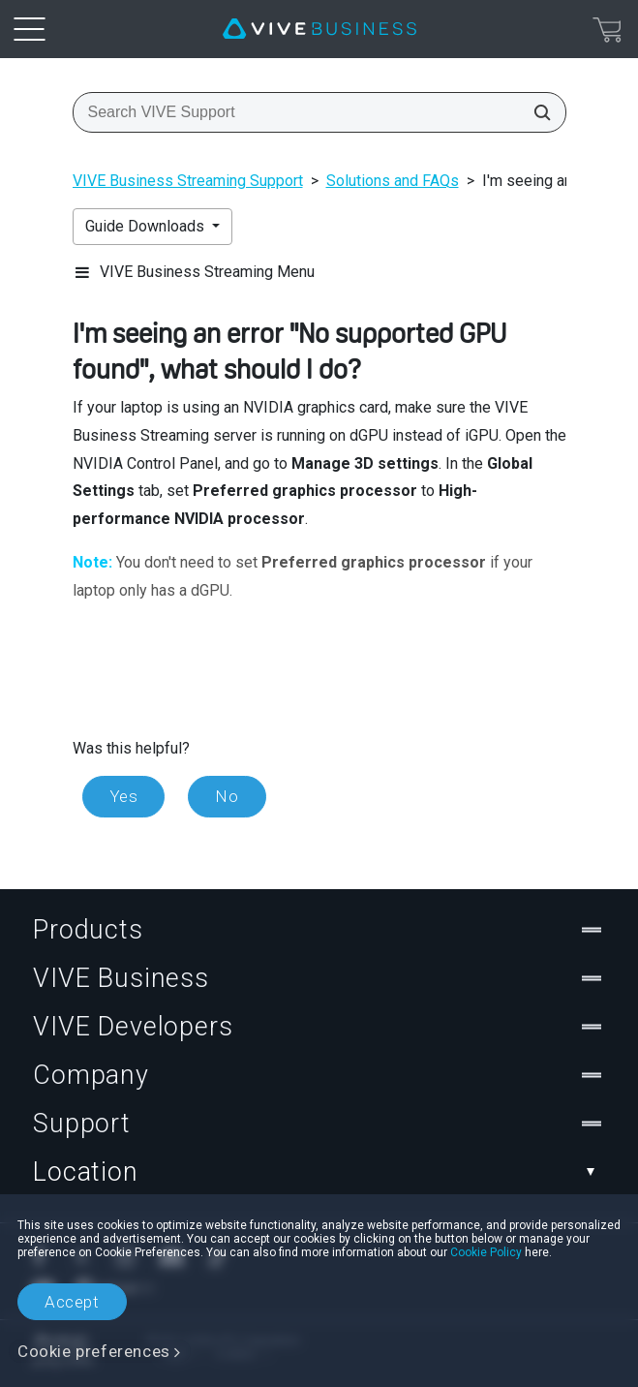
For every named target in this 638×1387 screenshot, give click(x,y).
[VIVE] (319, 29)
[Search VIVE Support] (536, 112)
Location (319, 1172)
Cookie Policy (486, 1252)
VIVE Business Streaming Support (188, 180)
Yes (123, 796)
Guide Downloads (146, 226)
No (226, 796)
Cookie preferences (93, 1351)
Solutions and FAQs (392, 180)
